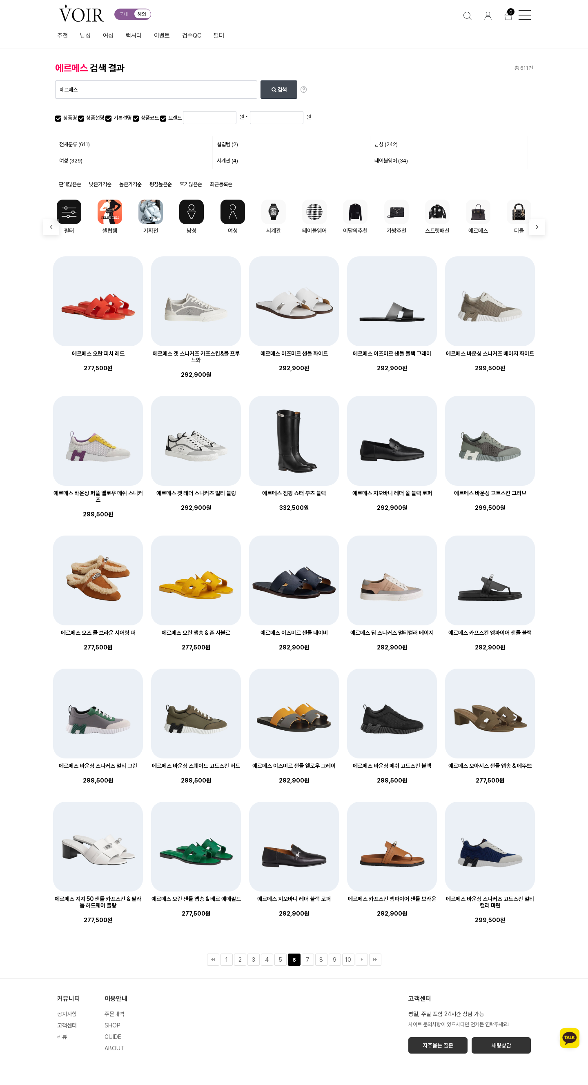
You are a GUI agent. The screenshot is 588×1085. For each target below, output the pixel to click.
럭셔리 (134, 35)
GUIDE (113, 1037)
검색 (279, 90)
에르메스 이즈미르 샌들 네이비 (294, 632)
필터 (219, 35)
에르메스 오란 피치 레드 (98, 353)
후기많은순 (191, 184)
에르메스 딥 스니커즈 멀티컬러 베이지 (392, 632)
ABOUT (114, 1048)
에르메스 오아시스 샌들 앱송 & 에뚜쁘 (490, 766)
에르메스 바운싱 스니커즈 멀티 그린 (98, 766)
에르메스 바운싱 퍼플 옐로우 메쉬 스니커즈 (98, 496)
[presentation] (51, 227)
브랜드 (171, 118)
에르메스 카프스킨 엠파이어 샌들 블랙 (490, 632)
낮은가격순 (100, 184)
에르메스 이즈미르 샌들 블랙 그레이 (392, 353)
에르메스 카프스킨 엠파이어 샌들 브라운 (392, 899)
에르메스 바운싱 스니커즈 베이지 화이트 (490, 353)
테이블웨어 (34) (391, 161)
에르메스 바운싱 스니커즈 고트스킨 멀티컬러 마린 (490, 902)
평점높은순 (160, 184)
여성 (108, 35)
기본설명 (118, 118)
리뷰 (62, 1037)
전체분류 (74, 144)
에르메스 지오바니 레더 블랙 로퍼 (294, 899)
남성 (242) (386, 144)
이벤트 (162, 35)
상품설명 (91, 118)
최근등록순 (221, 184)
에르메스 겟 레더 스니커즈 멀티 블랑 (196, 493)
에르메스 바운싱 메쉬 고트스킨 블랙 (392, 766)
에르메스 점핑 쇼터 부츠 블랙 (294, 493)
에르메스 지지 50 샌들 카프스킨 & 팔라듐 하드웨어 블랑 (98, 902)
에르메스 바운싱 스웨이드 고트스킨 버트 (196, 766)
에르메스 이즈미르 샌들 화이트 (294, 353)
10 (348, 959)
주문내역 (114, 1014)
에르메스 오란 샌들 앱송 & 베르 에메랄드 (196, 899)
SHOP (112, 1025)
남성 (85, 35)
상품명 (66, 118)
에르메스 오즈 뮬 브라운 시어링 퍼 (98, 632)
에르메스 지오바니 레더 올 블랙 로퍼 (392, 493)
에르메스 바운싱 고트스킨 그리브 (490, 493)
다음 (362, 960)
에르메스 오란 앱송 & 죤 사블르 (196, 632)
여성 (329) (70, 161)
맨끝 (375, 960)
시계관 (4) (227, 161)
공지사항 (67, 1014)
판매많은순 (70, 184)
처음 (213, 960)
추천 (62, 35)
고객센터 (67, 1025)
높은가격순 (130, 184)
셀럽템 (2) (227, 144)
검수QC (191, 35)
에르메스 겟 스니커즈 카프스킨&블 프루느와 (196, 356)
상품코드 (146, 118)
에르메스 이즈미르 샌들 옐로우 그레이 (294, 766)
